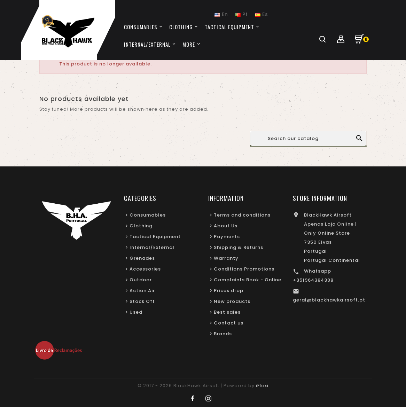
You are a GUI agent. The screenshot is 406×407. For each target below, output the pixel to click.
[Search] (308, 138)
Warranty (226, 258)
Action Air (142, 290)
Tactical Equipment (155, 236)
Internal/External (152, 247)
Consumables (148, 215)
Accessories (145, 269)
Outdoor (141, 279)
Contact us (228, 323)
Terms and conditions (242, 215)
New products (232, 301)
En (221, 14)
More (188, 44)
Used (136, 312)
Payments (227, 236)
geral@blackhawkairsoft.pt (329, 300)
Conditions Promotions (244, 269)
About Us (225, 225)
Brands (223, 333)
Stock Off (142, 301)
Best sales (227, 312)
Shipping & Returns (238, 247)
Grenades (142, 258)
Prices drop (228, 290)
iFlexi (262, 385)
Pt (241, 14)
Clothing (141, 225)
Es (261, 14)
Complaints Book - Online (247, 279)
